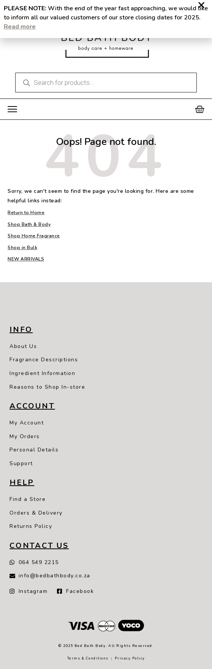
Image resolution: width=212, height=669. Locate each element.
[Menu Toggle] (12, 109)
